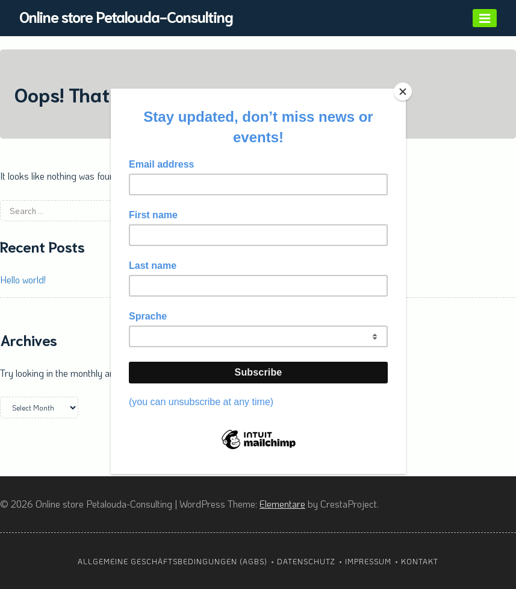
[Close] (403, 92)
